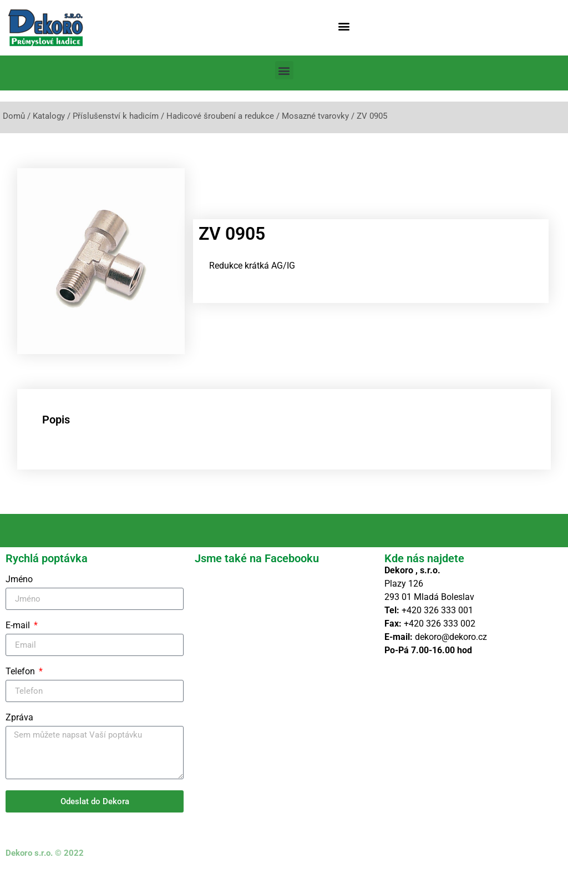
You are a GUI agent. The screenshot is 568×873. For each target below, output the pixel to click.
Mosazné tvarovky (315, 116)
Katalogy (49, 116)
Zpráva (19, 718)
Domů (14, 116)
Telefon (21, 672)
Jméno (19, 579)
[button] (344, 26)
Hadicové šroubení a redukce (220, 116)
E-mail (19, 625)
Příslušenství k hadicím (116, 116)
